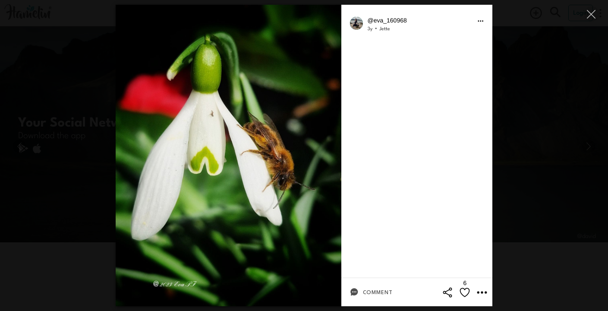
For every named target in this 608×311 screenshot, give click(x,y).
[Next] (588, 146)
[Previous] (19, 146)
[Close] (591, 14)
